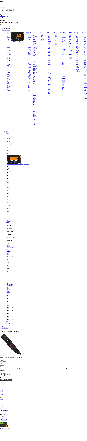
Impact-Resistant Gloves (34, 81)
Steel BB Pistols (8, 49)
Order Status (4, 408)
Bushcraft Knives (49, 50)
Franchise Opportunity (5, 419)
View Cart (6, 16)
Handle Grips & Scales (49, 89)
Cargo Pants (34, 45)
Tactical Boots (77, 52)
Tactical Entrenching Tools (78, 71)
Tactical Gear (75, 33)
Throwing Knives (49, 60)
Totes (55, 43)
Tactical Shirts (77, 36)
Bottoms (34, 42)
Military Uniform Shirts (85, 54)
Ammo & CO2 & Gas (8, 58)
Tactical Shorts (77, 37)
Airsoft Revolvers (8, 37)
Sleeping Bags (63, 65)
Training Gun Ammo (8, 84)
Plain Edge (3, 363)
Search (1, 17)
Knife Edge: (2, 362)
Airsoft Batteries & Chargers (16, 42)
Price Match (4, 420)
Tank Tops (34, 34)
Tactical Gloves (77, 44)
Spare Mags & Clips (8, 72)
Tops (34, 33)
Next (3, 355)
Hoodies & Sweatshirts (35, 36)
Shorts (42, 38)
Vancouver (1, 391)
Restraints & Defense (49, 52)
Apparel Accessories (34, 91)
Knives (47, 32)
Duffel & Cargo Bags (56, 36)
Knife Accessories (49, 81)
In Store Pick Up (4, 412)
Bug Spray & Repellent (63, 39)
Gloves (34, 77)
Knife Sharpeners (49, 83)
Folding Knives (49, 33)
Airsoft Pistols (8, 35)
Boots (34, 117)
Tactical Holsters (77, 55)
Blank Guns (8, 91)
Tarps (63, 51)
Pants (41, 37)
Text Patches (70, 37)
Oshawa (1, 392)
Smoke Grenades (29, 76)
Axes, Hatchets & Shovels (49, 73)
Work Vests (34, 63)
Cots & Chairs (63, 55)
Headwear (34, 98)
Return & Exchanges (5, 410)
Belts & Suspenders (34, 93)
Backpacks (8, 246)
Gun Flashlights (29, 37)
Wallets (56, 44)
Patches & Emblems (70, 33)
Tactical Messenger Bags (77, 57)
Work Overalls (34, 75)
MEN (6, 181)
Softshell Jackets (34, 55)
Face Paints (70, 54)
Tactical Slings (77, 53)
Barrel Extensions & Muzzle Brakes (29, 70)
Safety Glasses (29, 89)
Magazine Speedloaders (9, 80)
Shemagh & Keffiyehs (35, 114)
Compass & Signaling (64, 37)
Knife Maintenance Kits (49, 87)
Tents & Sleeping (63, 63)
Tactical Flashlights (77, 69)
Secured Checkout (2, 16)
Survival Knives (49, 48)
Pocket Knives (49, 37)
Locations (3, 417)
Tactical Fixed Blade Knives (78, 67)
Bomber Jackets (34, 51)
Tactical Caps (77, 41)
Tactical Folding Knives (77, 65)
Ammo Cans (29, 51)
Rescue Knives (49, 40)
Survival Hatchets (49, 75)
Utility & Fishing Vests (35, 65)
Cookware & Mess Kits (63, 88)
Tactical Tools (77, 63)
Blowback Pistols (13, 41)
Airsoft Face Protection (29, 84)
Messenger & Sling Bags (10, 247)
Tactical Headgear (77, 45)
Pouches (56, 42)
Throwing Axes (49, 78)
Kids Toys (8, 292)
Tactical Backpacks (77, 48)
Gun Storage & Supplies (29, 47)
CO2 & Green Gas (8, 63)
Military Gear (82, 33)
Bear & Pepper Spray (63, 35)
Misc (8, 293)
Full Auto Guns (18, 41)
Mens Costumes (70, 45)
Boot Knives (49, 65)
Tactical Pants (77, 34)
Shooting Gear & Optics (27, 33)
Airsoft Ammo (8, 59)
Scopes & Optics (29, 33)
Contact (3, 418)
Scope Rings (29, 72)
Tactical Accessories (78, 47)
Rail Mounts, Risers (29, 64)
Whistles (70, 58)
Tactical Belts (77, 42)
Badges (70, 40)
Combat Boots (35, 120)
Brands (7, 321)
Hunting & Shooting (8, 87)
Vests (34, 61)
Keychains (70, 57)
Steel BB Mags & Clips (8, 76)
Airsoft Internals (19, 42)
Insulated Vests (34, 62)
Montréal (1, 390)
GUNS (7, 132)
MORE (7, 273)
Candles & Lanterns (63, 78)
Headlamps (63, 76)
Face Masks (35, 116)
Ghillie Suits (63, 54)
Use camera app (8, 22)
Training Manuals (70, 53)
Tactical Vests (77, 39)
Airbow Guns (8, 89)
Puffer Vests (34, 66)
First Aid (63, 36)
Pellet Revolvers (8, 56)
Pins (69, 38)
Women (40, 32)
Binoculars (29, 39)
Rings (34, 97)
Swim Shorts (35, 48)
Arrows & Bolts (8, 65)
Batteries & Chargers (70, 51)
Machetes (49, 61)
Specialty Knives (49, 59)
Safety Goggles (29, 91)
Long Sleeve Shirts (34, 38)
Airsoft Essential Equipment (29, 74)
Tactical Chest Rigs (77, 50)
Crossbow (8, 90)
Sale (6, 324)
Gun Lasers (29, 38)
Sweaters (34, 41)
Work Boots (34, 119)
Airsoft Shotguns (8, 38)
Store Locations (8, 323)
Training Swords (49, 96)
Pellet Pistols (9, 54)
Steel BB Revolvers (8, 52)
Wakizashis (49, 97)
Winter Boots (35, 122)
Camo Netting (63, 52)
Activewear (42, 40)
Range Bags (56, 38)
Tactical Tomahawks (49, 77)
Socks (34, 123)
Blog (6, 322)
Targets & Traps (29, 53)
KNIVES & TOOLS (8, 222)
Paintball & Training (8, 81)
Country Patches (70, 36)
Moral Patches (70, 34)
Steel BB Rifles (8, 51)
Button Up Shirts (34, 40)
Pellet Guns (8, 53)
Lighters (8, 287)
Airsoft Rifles (8, 33)
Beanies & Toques (34, 103)
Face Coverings (34, 112)
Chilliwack (1, 394)
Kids (69, 41)
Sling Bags (55, 40)
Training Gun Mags (8, 86)
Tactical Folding (49, 35)
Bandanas (34, 115)
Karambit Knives (49, 64)
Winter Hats (35, 104)
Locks (70, 56)
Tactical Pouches (77, 59)
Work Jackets (35, 53)
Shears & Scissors (49, 93)
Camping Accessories (64, 49)
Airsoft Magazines (8, 74)
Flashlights (63, 75)
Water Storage (63, 84)
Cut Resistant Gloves (35, 85)
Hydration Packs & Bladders (63, 82)
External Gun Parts (29, 62)
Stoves (63, 89)
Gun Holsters (29, 49)
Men (33, 32)
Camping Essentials (63, 33)
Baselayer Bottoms (34, 71)
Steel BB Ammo (8, 61)
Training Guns (8, 83)
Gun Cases (29, 50)
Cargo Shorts (35, 47)
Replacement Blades (49, 91)
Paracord (63, 50)
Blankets (63, 66)
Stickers (70, 39)
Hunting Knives (49, 47)
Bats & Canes (49, 56)
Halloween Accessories (70, 48)
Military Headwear (85, 70)
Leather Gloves (34, 79)
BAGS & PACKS (8, 244)
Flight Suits (34, 76)
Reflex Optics (29, 35)
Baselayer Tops (34, 70)
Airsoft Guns (9, 32)
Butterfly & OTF (49, 63)
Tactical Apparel (77, 33)
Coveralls (70, 42)
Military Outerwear (85, 83)
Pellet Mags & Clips (8, 78)
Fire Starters (63, 41)
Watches (34, 96)
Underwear (35, 72)
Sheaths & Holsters (49, 85)
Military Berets (34, 101)
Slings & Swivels (29, 68)
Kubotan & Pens (49, 57)
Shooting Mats (29, 54)
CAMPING (7, 253)
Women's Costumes (70, 47)
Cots (63, 67)
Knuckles (49, 54)
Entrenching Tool (49, 80)
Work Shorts (35, 46)
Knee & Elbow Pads (34, 95)
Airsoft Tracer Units (29, 86)
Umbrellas (70, 59)
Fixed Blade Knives (49, 41)
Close (17, 22)
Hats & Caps (34, 99)
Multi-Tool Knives (49, 38)
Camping (61, 32)
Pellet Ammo (9, 62)
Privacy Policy (4, 411)
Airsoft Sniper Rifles (9, 40)
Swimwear (42, 39)
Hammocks (63, 68)
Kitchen (63, 85)
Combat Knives (49, 43)
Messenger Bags (56, 34)
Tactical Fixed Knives (49, 45)
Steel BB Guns (8, 47)
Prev (1, 355)
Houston (1, 399)
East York (1, 388)
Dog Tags (70, 50)
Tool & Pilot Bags (56, 41)
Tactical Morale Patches (77, 61)
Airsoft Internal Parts (29, 82)
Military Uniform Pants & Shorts (85, 33)
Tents (63, 64)
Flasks (8, 290)
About (3, 416)
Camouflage (2, 428)
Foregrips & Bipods (29, 66)
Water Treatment (63, 80)
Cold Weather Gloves (35, 83)
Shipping (3, 409)
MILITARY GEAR (8, 304)
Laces (34, 124)
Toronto (1, 389)
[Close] (0, 18)
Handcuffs (49, 53)
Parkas (34, 52)
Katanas (49, 94)
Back (8, 133)
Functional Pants (34, 44)
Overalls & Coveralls (34, 74)
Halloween (70, 44)
